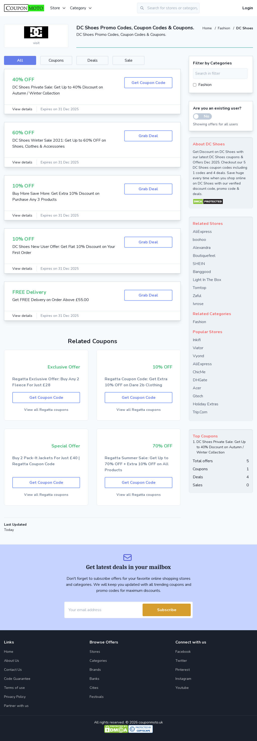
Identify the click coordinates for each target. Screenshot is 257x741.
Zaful (197, 296)
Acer (197, 388)
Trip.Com (200, 412)
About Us (11, 660)
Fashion (224, 28)
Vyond (198, 356)
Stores (95, 651)
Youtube (182, 687)
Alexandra (202, 247)
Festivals (97, 696)
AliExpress (202, 231)
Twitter (181, 660)
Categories (98, 660)
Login (247, 8)
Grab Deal (148, 136)
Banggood (202, 271)
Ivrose (198, 304)
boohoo (199, 239)
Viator (198, 348)
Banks (94, 678)
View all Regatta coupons (46, 409)
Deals (92, 60)
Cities (94, 687)
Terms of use (14, 687)
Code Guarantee (17, 678)
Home (208, 28)
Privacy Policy (15, 696)
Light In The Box (207, 280)
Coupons (56, 60)
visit (36, 43)
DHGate (200, 380)
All (20, 60)
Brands (95, 669)
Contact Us (13, 669)
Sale (129, 60)
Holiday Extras (205, 404)
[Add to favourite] (64, 28)
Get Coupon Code (148, 82)
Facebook (183, 651)
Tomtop (199, 288)
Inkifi (197, 340)
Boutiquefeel (204, 255)
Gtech (198, 396)
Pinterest (182, 669)
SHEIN (199, 263)
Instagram (183, 678)
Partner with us (16, 705)
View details (22, 109)
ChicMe (199, 372)
